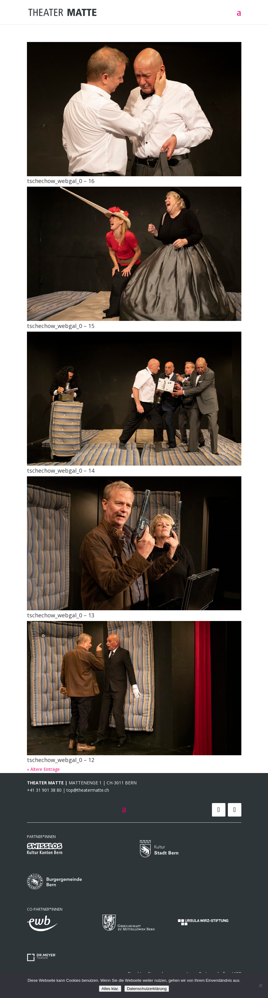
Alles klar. (110, 988)
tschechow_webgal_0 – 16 (60, 181)
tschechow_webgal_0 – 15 (60, 325)
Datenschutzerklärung (147, 988)
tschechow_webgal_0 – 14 (60, 470)
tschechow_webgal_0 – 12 (60, 760)
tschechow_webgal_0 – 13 (60, 615)
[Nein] (260, 985)
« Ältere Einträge (43, 769)
